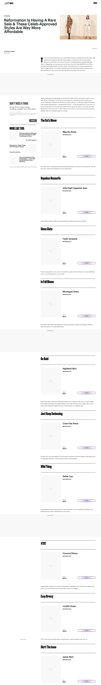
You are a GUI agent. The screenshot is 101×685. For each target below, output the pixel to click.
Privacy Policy (12, 115)
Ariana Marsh (10, 51)
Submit (33, 121)
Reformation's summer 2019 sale (82, 62)
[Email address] (23, 113)
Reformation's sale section (53, 98)
